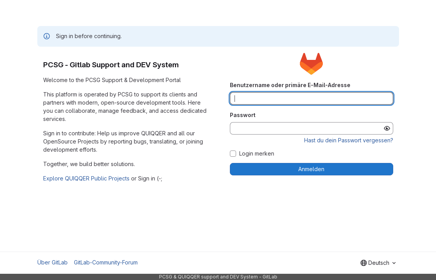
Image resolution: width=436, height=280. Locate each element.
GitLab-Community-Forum (106, 262)
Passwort (243, 115)
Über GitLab (52, 262)
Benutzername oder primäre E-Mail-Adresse (290, 85)
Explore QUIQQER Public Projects (86, 178)
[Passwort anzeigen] (387, 128)
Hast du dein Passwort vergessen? (348, 140)
